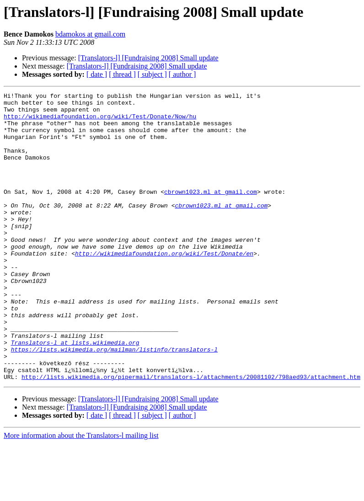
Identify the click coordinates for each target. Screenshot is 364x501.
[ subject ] (152, 74)
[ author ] (182, 74)
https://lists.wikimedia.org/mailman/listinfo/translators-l (114, 401)
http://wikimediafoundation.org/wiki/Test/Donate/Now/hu (100, 121)
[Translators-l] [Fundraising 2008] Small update (148, 58)
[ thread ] (122, 74)
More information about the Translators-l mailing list (81, 493)
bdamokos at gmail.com (90, 34)
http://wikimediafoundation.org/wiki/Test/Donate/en (164, 286)
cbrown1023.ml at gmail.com (210, 212)
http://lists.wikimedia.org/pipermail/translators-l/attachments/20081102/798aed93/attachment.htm (190, 434)
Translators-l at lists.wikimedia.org (75, 393)
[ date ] (96, 74)
